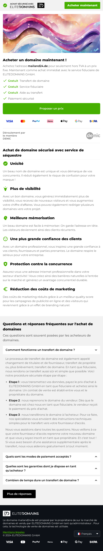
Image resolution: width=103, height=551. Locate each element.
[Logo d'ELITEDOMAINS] (51, 514)
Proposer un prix (51, 108)
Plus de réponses (19, 494)
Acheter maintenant (82, 5)
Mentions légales (13, 532)
